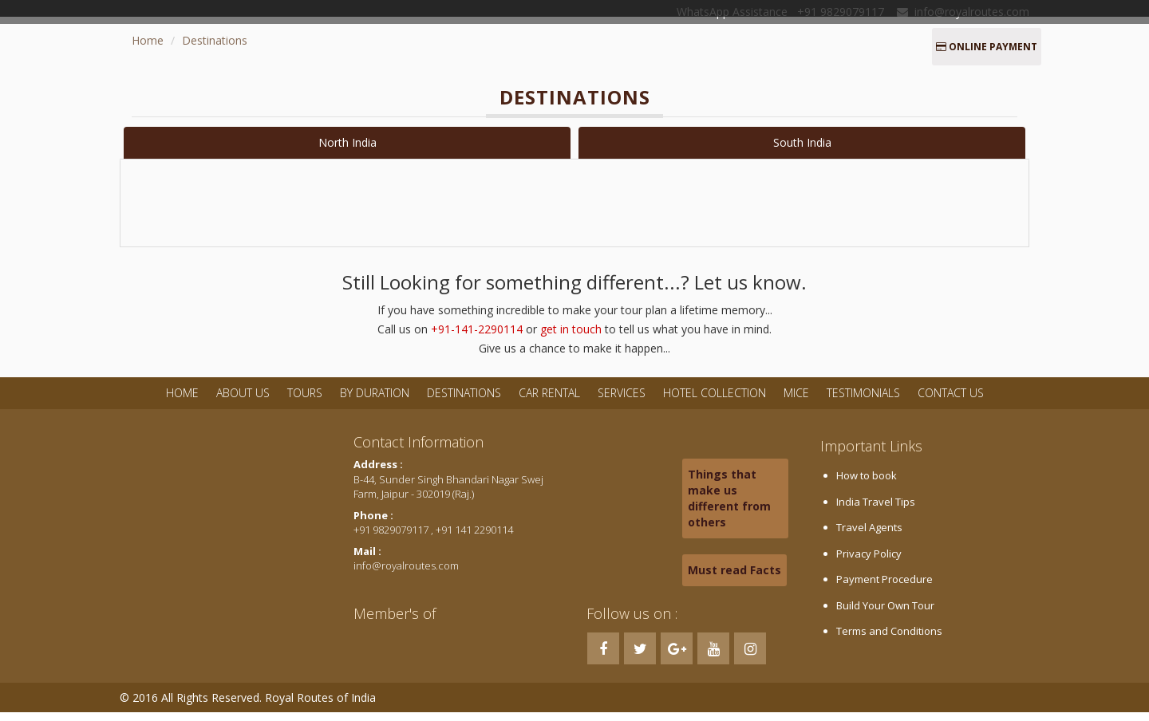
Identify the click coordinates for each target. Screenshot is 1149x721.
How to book (866, 484)
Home (148, 40)
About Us (243, 401)
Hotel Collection (714, 401)
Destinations (214, 40)
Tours (304, 401)
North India (347, 142)
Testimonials (863, 401)
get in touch (571, 337)
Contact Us (951, 401)
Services (622, 401)
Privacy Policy (869, 562)
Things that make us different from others (729, 506)
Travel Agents (869, 536)
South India (802, 142)
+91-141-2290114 (477, 337)
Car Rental (549, 401)
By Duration (376, 401)
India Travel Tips (875, 510)
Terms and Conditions (889, 639)
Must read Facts (734, 578)
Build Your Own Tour (885, 614)
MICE (796, 401)
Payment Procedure (884, 588)
